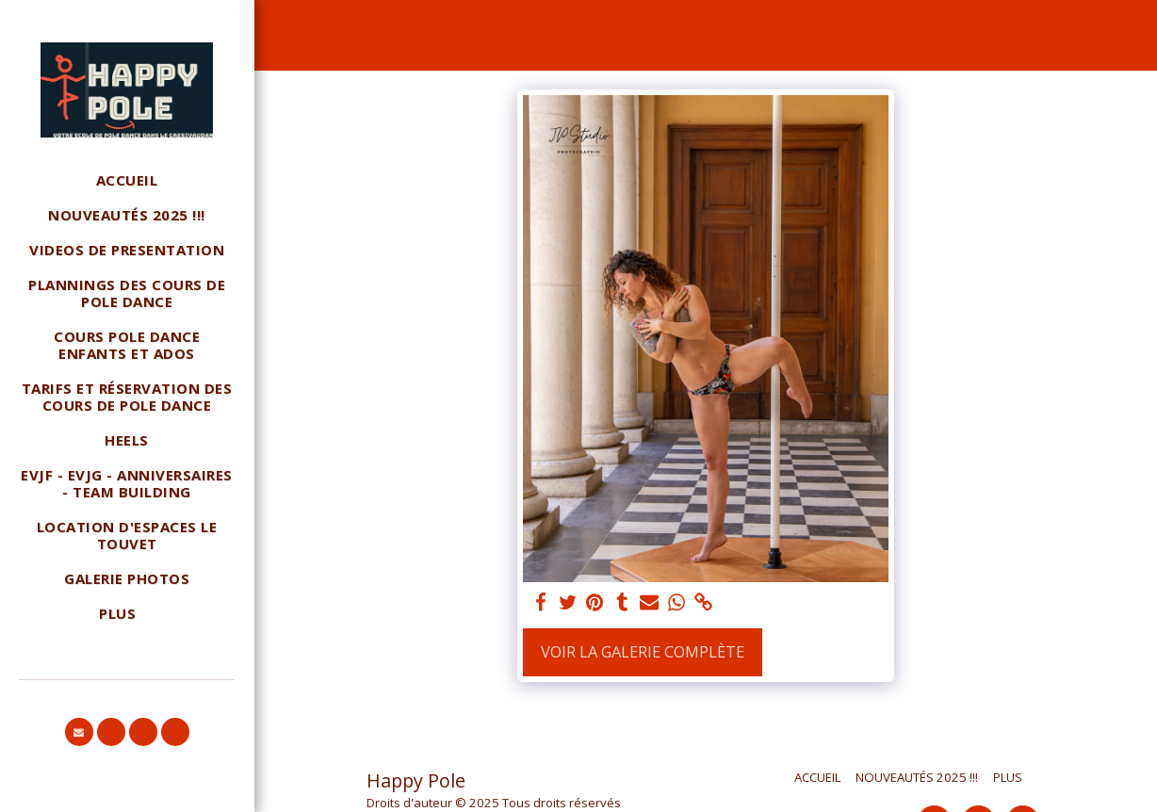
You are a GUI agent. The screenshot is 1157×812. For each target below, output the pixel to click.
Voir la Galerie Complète (642, 651)
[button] (79, 732)
